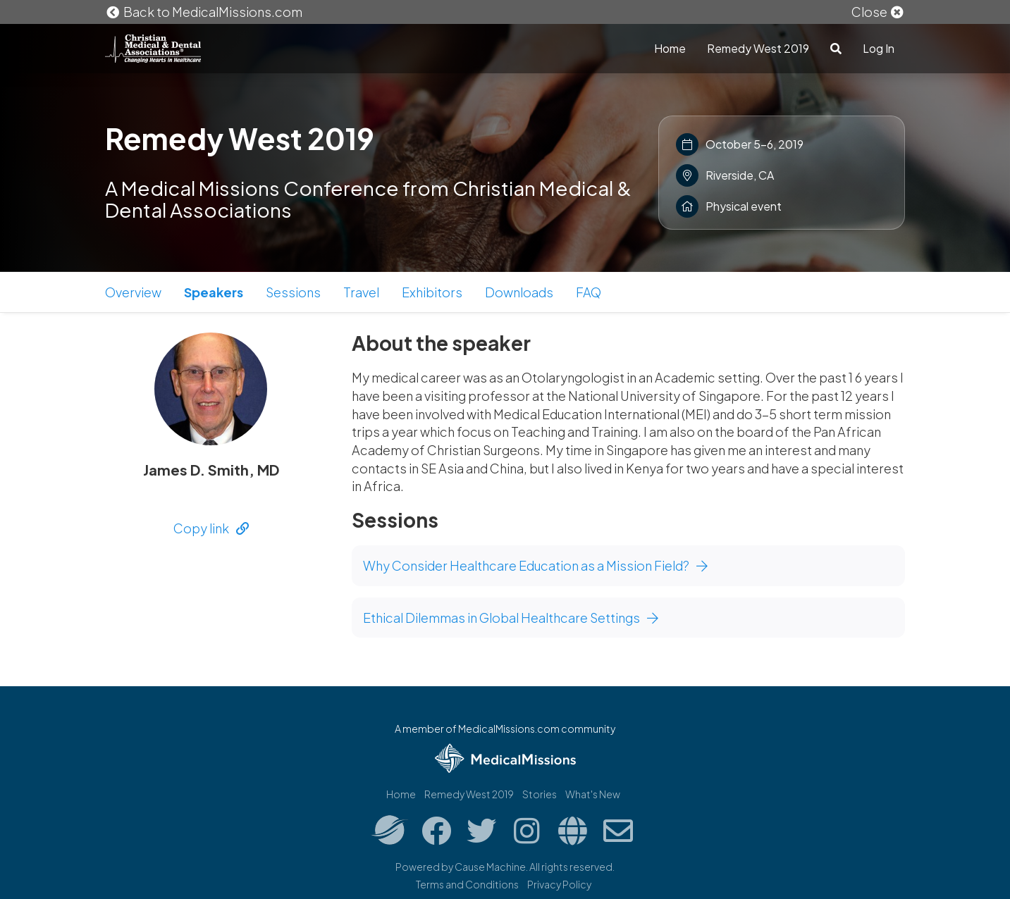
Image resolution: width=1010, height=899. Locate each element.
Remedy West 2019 (758, 48)
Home (670, 48)
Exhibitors (432, 292)
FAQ (588, 292)
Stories (539, 794)
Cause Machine (490, 866)
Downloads (519, 292)
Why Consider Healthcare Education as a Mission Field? (535, 565)
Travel (361, 292)
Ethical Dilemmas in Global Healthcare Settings (510, 617)
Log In (878, 48)
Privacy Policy (559, 884)
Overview (133, 292)
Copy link (211, 528)
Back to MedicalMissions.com (203, 12)
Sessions (293, 292)
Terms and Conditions (467, 884)
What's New (592, 794)
